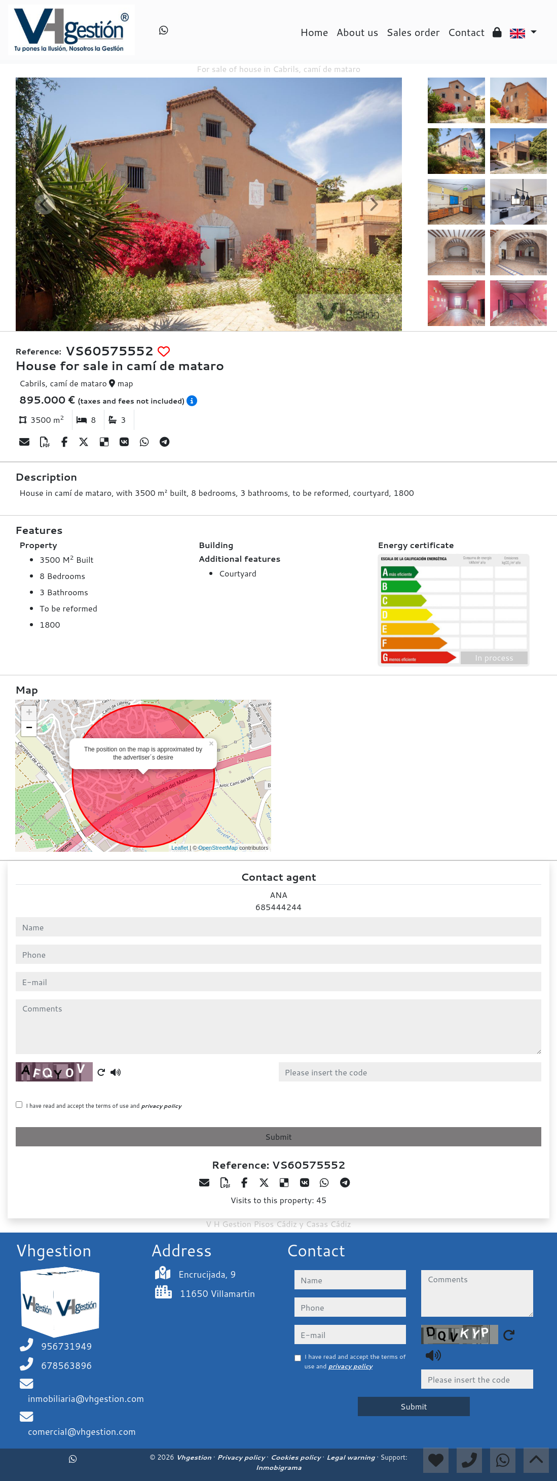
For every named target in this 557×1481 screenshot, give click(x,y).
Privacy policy (242, 1457)
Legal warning (351, 1457)
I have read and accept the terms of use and (103, 1106)
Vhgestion (194, 1457)
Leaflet (179, 848)
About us (358, 32)
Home (314, 32)
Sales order (412, 32)
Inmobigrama (278, 1467)
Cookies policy (296, 1457)
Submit (278, 1136)
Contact (466, 32)
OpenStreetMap (218, 848)
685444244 (278, 907)
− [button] (29, 728)
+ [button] (29, 713)
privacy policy (161, 1106)
